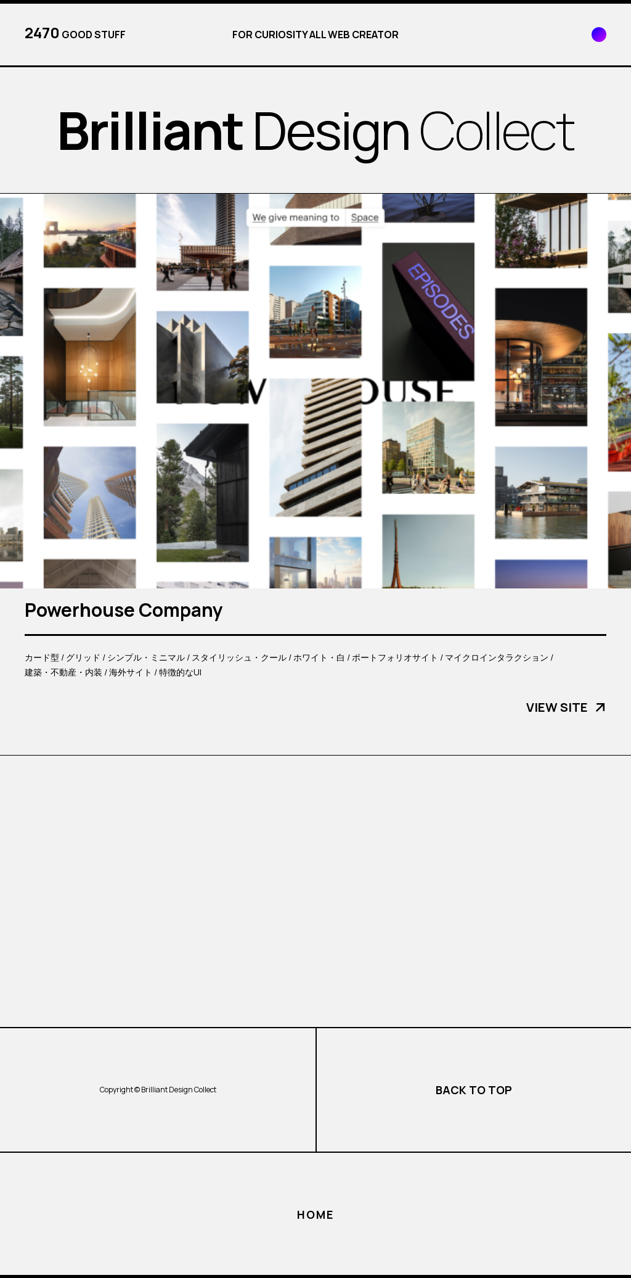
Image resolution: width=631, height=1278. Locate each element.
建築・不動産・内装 (63, 672)
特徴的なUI (180, 672)
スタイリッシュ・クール (239, 657)
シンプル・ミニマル (146, 657)
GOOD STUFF (75, 32)
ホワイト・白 (319, 657)
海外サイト (130, 672)
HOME (315, 1214)
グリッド (83, 657)
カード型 (42, 657)
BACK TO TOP (474, 1089)
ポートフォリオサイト (395, 657)
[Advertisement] (315, 891)
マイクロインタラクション (496, 657)
